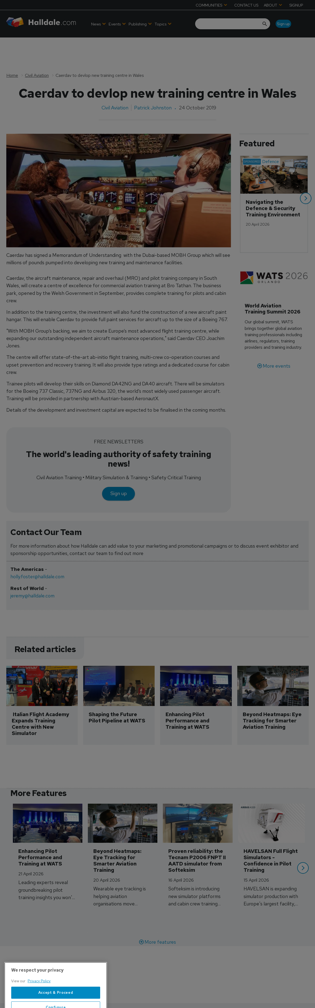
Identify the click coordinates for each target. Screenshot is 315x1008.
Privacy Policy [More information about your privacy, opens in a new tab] (39, 1002)
